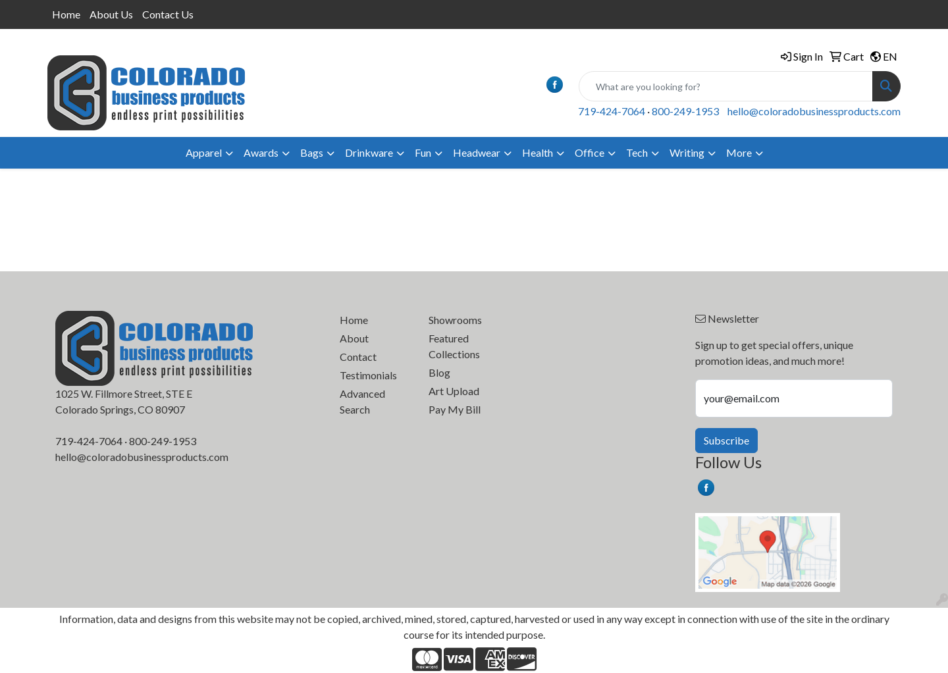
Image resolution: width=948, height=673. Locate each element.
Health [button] (537, 152)
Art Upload (454, 391)
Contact (358, 356)
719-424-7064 (611, 111)
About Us (111, 14)
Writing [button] (687, 152)
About (354, 338)
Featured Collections (454, 346)
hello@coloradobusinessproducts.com (814, 111)
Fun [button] (423, 152)
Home (66, 14)
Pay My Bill (455, 409)
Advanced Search (362, 401)
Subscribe (726, 440)
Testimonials (368, 375)
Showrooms (455, 319)
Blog (439, 372)
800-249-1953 (685, 111)
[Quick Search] (726, 86)
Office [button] (589, 152)
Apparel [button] (204, 152)
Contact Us (168, 14)
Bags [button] (311, 152)
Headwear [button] (476, 152)
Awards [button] (261, 152)
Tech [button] (637, 152)
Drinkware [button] (369, 152)
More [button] (739, 152)
